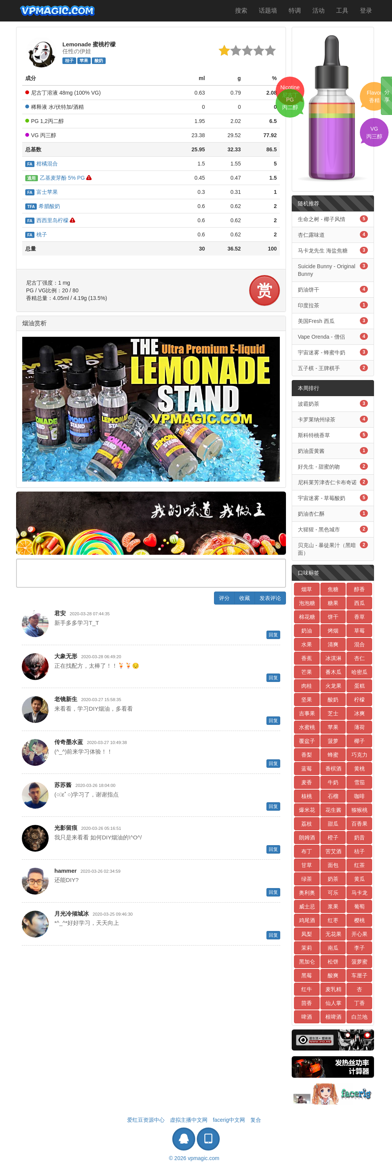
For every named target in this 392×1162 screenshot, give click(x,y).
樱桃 (359, 920)
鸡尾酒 (307, 920)
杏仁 (359, 658)
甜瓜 (333, 824)
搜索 (241, 10)
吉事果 (307, 713)
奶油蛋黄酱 (333, 450)
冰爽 (359, 713)
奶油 (306, 631)
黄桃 (359, 768)
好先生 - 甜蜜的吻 (333, 466)
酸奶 (99, 60)
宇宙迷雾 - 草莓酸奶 (333, 497)
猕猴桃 (359, 810)
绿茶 (306, 879)
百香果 (359, 824)
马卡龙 (359, 893)
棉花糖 (307, 617)
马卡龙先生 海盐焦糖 (333, 250)
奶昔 (359, 837)
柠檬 (359, 700)
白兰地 (359, 1017)
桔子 (69, 60)
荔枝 (306, 824)
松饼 (333, 962)
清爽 (333, 644)
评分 (224, 598)
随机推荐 (308, 203)
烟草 (306, 589)
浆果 (333, 906)
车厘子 (359, 975)
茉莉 (306, 948)
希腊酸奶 (42, 206)
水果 (306, 644)
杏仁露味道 (333, 234)
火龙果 (333, 686)
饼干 (333, 617)
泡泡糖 (307, 603)
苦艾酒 (333, 851)
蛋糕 (359, 686)
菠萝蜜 (359, 962)
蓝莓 (306, 768)
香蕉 (306, 658)
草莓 (359, 631)
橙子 (333, 837)
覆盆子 (307, 741)
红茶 (359, 865)
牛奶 (333, 782)
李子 (359, 948)
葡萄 (359, 906)
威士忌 (307, 906)
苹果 (84, 60)
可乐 (333, 893)
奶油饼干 (333, 289)
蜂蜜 (333, 755)
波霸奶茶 (333, 403)
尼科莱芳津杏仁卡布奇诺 (333, 482)
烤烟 (333, 631)
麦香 (306, 782)
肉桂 (306, 686)
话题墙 (268, 10)
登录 (366, 10)
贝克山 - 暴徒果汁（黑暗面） (333, 548)
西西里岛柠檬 (47, 220)
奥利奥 (307, 893)
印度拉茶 (333, 305)
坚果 (306, 700)
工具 (342, 10)
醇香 (359, 589)
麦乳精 (333, 989)
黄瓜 (359, 879)
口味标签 (308, 573)
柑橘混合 (41, 164)
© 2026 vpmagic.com (194, 1158)
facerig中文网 (229, 1120)
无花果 (333, 934)
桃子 (36, 234)
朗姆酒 (307, 837)
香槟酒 (333, 768)
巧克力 (359, 755)
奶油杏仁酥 (333, 513)
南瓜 (333, 948)
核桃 (306, 796)
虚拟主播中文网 (188, 1120)
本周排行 (308, 388)
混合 (359, 644)
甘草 (306, 865)
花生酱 (333, 810)
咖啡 (359, 796)
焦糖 (333, 589)
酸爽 (333, 975)
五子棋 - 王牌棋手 (333, 367)
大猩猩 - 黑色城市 (333, 529)
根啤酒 (333, 1017)
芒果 (306, 672)
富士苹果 (41, 192)
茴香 (306, 1003)
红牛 (306, 989)
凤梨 (306, 934)
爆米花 (307, 810)
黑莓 (306, 975)
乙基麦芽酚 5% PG (55, 178)
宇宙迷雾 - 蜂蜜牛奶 (333, 352)
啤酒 (306, 1017)
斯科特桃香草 (333, 434)
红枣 (333, 920)
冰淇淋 (333, 658)
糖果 (333, 603)
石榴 (333, 796)
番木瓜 (333, 672)
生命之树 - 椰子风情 (333, 218)
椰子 (359, 741)
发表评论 (270, 598)
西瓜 (359, 603)
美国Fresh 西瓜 (333, 320)
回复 (273, 635)
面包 (333, 865)
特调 (295, 10)
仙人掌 (333, 1003)
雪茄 (359, 782)
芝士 (333, 713)
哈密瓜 (359, 672)
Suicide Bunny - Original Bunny (333, 269)
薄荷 (359, 727)
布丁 (306, 851)
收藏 (244, 598)
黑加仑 (307, 962)
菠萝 (333, 741)
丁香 (359, 1003)
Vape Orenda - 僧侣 (333, 336)
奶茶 (333, 879)
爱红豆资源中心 (146, 1120)
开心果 (359, 934)
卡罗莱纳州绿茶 (333, 419)
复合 (255, 1120)
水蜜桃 (307, 727)
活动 (318, 10)
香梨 (306, 755)
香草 (359, 617)
